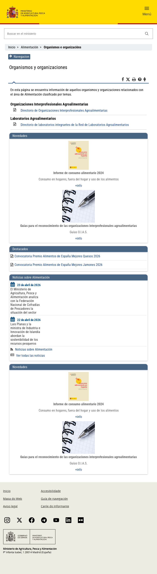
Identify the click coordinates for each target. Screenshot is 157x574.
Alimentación (29, 47)
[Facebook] (124, 80)
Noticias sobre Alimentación (33, 349)
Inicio (11, 47)
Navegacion (19, 56)
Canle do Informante (55, 506)
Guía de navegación (54, 499)
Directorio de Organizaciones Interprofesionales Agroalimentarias (63, 110)
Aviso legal (10, 506)
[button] (147, 9)
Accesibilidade (51, 491)
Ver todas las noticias (27, 356)
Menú (146, 14)
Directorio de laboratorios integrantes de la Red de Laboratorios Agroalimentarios (74, 125)
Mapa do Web (12, 499)
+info (78, 186)
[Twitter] (129, 79)
